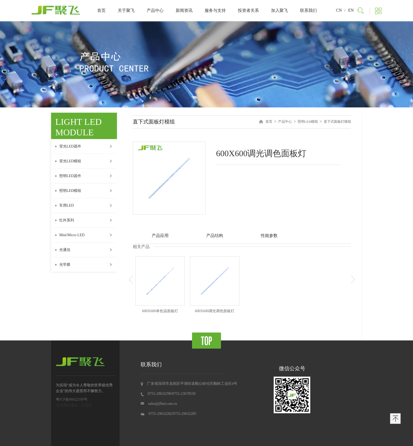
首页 (101, 10)
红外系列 (64, 220)
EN (351, 10)
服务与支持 (215, 10)
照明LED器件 (68, 176)
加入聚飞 (279, 10)
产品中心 (155, 10)
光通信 (62, 250)
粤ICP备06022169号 (71, 399)
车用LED (64, 205)
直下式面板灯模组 (337, 122)
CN (339, 10)
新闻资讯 (184, 10)
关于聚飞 (126, 10)
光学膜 (62, 265)
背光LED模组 (68, 161)
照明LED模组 (68, 191)
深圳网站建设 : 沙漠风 (74, 405)
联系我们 (308, 10)
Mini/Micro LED (70, 235)
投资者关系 (248, 10)
